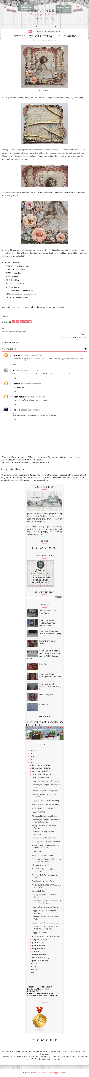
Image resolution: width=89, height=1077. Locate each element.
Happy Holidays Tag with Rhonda (45, 781)
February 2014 (39, 958)
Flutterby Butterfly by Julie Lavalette (43, 833)
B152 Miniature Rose (14, 274)
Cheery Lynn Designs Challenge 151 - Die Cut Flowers (46, 821)
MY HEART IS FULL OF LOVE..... (45, 808)
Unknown (17, 356)
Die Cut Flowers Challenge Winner (46, 791)
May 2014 (36, 949)
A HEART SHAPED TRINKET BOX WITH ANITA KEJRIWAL (45, 928)
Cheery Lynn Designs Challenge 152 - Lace (46, 786)
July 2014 (36, 943)
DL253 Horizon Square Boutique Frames (21, 294)
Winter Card (37, 852)
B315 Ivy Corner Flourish (15, 270)
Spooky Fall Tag (38, 891)
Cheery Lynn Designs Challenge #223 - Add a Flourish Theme (47, 623)
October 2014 (38, 772)
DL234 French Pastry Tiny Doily (18, 298)
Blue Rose (17, 411)
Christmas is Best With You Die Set (42, 996)
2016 (32, 757)
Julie (14, 98)
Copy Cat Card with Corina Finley (45, 801)
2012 (32, 967)
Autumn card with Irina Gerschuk (45, 805)
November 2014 (39, 768)
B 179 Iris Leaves (12, 287)
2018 (32, 751)
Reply (14, 365)
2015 (32, 760)
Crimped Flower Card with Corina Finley (45, 918)
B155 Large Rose (12, 277)
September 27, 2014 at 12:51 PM (27, 371)
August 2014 (38, 940)
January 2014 (38, 961)
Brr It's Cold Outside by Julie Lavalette (43, 870)
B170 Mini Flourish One (15, 284)
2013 (32, 964)
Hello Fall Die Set (34, 991)
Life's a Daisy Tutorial (47, 695)
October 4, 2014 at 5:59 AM (31, 411)
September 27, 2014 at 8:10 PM (35, 397)
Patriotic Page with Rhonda (43, 855)
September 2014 (40, 775)
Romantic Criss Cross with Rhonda (46, 937)
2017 (32, 754)
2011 (32, 970)
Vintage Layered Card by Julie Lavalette (44, 796)
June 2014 (36, 946)
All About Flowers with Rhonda (44, 816)
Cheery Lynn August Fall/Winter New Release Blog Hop (50, 687)
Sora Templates (40, 1073)
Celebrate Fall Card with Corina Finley (45, 876)
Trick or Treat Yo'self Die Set (39, 987)
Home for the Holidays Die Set (40, 994)
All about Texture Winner (42, 865)
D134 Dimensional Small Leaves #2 (19, 291)
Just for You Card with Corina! (44, 838)
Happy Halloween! (39, 933)
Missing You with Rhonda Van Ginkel (44, 896)
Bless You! (43, 664)
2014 (32, 763)
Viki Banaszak (18, 397)
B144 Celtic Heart (12, 280)
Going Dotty (43, 705)
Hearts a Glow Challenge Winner (45, 907)
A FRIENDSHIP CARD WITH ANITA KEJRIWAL (46, 886)
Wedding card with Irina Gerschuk (46, 842)
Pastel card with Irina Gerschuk (45, 881)
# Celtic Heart (38, 32)
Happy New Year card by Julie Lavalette (44, 912)
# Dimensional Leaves (52, 32)
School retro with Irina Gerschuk (45, 923)
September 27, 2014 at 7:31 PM (32, 384)
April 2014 (37, 952)
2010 (32, 973)
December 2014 (39, 765)
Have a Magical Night (40, 777)
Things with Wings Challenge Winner (44, 827)
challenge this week (36, 308)
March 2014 (37, 955)
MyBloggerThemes (57, 1073)
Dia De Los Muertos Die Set (39, 989)
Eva (14, 371)
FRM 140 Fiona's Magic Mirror (17, 267)
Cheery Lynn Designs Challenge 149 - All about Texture (46, 902)
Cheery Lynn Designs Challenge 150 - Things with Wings (46, 860)
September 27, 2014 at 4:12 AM (32, 356)
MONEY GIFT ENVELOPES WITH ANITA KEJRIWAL (45, 847)
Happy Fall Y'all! (38, 812)
